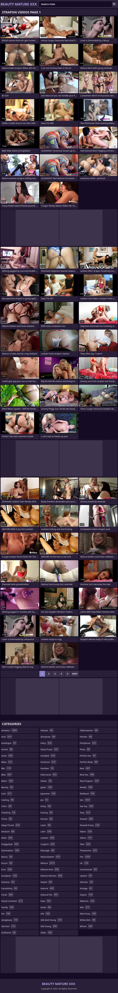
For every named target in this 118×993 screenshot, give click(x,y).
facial (7, 894)
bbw (6, 774)
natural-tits (50, 894)
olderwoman (89, 730)
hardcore (48, 762)
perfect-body (89, 762)
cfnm (6, 806)
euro (6, 869)
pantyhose (88, 743)
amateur (9, 730)
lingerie (48, 844)
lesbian (48, 838)
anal (6, 737)
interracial (49, 774)
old (45, 913)
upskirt (86, 876)
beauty (7, 787)
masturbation (51, 857)
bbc (6, 768)
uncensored (88, 869)
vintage (86, 888)
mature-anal (50, 869)
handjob (48, 755)
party (85, 749)
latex (46, 825)
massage (48, 850)
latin (46, 831)
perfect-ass (88, 755)
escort (7, 863)
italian (46, 781)
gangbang (9, 920)
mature (48, 863)
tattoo (86, 838)
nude (46, 907)
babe (7, 762)
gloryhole (48, 737)
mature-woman (52, 876)
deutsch (8, 831)
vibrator (86, 882)
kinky (46, 806)
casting (7, 800)
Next (74, 673)
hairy (46, 743)
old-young (49, 926)
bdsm (7, 781)
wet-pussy (88, 913)
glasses (47, 730)
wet (85, 907)
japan (47, 787)
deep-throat (10, 825)
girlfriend (8, 932)
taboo (86, 831)
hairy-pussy (50, 749)
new (46, 901)
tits (85, 857)
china (7, 819)
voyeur (86, 894)
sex (85, 800)
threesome (89, 850)
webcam (87, 901)
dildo (7, 838)
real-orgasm (89, 781)
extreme (8, 882)
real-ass (87, 774)
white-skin (88, 920)
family (7, 907)
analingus (9, 743)
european (9, 876)
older (47, 932)
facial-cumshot (12, 901)
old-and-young (51, 920)
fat (6, 913)
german (8, 926)
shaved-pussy (90, 825)
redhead (87, 793)
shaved (87, 819)
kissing (47, 812)
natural (47, 888)
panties (86, 737)
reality (86, 787)
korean (47, 819)
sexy (85, 812)
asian (7, 755)
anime (7, 749)
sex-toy (87, 806)
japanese (48, 793)
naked (46, 882)
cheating (8, 812)
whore (86, 926)
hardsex (47, 768)
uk (84, 863)
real (85, 768)
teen (85, 844)
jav (45, 800)
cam (6, 793)
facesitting (9, 888)
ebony (7, 857)
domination (10, 850)
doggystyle (10, 844)
